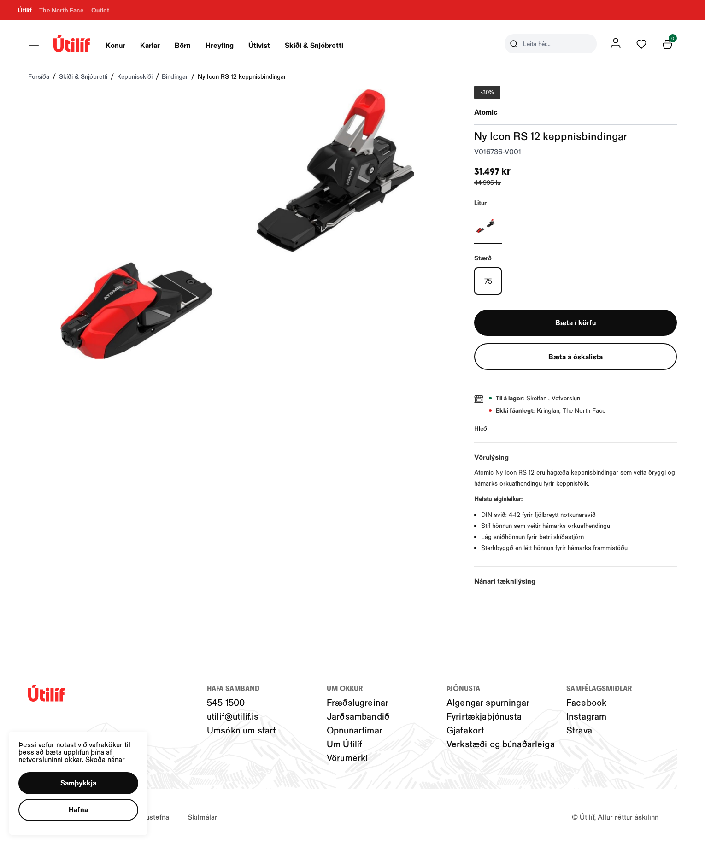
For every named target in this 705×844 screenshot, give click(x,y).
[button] (78, 783)
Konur (116, 45)
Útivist (259, 45)
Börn (183, 45)
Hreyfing (220, 45)
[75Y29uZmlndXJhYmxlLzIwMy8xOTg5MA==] (488, 281)
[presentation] (116, 43)
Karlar (150, 45)
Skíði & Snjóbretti (314, 45)
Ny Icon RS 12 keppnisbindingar (242, 76)
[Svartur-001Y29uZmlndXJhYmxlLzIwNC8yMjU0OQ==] (488, 226)
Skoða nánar (105, 759)
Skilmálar (202, 817)
